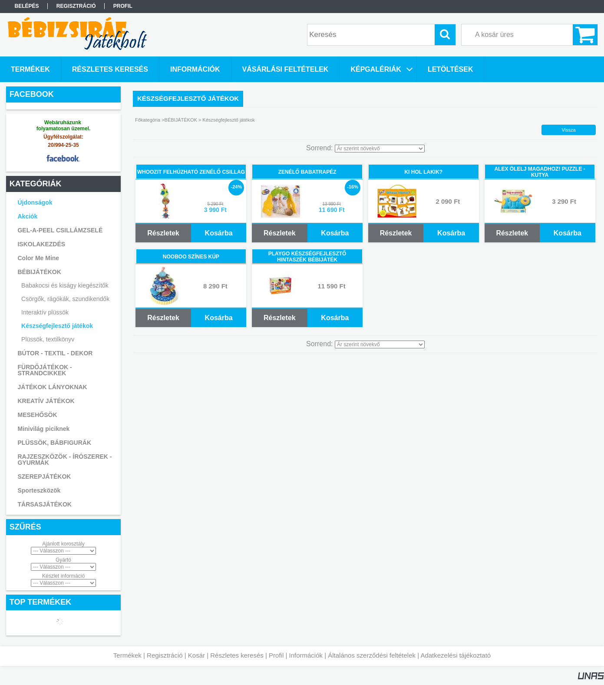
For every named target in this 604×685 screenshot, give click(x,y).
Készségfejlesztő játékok (57, 325)
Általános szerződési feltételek (372, 655)
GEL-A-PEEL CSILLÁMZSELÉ (59, 230)
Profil (276, 655)
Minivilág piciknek (43, 428)
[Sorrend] (380, 148)
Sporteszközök (38, 490)
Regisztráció (165, 655)
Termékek (127, 655)
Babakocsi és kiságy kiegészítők (65, 285)
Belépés (27, 6)
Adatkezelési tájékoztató (455, 655)
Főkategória (147, 119)
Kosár (196, 655)
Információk (306, 655)
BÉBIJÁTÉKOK (181, 119)
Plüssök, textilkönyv (47, 339)
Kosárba (219, 233)
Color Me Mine (38, 258)
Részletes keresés (237, 655)
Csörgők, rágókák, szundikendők (65, 298)
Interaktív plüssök (45, 312)
